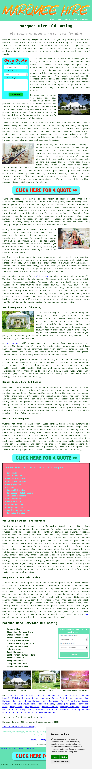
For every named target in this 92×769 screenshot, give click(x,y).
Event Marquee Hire (36, 701)
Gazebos (14, 695)
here (86, 614)
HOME (52, 19)
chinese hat (69, 222)
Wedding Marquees (66, 704)
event (22, 252)
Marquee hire (9, 276)
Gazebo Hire (15, 712)
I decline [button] (64, 757)
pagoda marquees (24, 216)
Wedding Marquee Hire (50, 695)
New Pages (12, 748)
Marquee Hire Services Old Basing (29, 623)
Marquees (44, 698)
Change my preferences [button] (61, 761)
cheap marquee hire (79, 561)
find (10, 583)
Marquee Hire (81, 698)
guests (41, 235)
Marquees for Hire (12, 701)
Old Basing (17, 202)
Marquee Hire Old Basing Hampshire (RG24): (26, 40)
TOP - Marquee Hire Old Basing (18, 727)
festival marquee (75, 205)
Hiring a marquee (11, 229)
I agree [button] (55, 757)
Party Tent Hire (61, 698)
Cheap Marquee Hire (24, 704)
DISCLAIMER (84, 19)
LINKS (58, 19)
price (39, 269)
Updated (20, 748)
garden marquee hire (55, 561)
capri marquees (65, 216)
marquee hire (26, 45)
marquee (30, 51)
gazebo (14, 205)
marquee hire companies (62, 171)
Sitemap (4, 748)
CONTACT (74, 19)
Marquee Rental (46, 704)
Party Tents (27, 695)
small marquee (12, 343)
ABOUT (66, 19)
